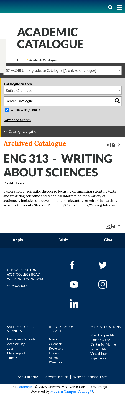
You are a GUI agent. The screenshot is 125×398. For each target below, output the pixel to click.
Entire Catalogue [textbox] (19, 90)
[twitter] (3, 51)
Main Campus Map (103, 335)
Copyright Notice (56, 377)
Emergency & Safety (21, 339)
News (53, 339)
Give (108, 240)
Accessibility (16, 344)
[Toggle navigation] (119, 8)
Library (54, 353)
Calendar (55, 344)
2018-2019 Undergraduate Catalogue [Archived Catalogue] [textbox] (50, 70)
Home (21, 60)
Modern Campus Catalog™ (71, 391)
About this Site (28, 377)
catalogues (25, 387)
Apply (17, 240)
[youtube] (79, 284)
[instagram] (3, 61)
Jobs (10, 348)
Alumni (53, 358)
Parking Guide (100, 340)
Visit (63, 240)
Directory (56, 362)
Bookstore (56, 348)
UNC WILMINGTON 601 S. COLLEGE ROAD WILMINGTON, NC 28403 (25, 274)
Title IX (12, 358)
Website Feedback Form (90, 377)
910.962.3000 (16, 286)
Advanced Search (17, 120)
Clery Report (16, 353)
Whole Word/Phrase (25, 110)
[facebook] (79, 265)
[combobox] (62, 70)
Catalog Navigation (23, 131)
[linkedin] (79, 303)
